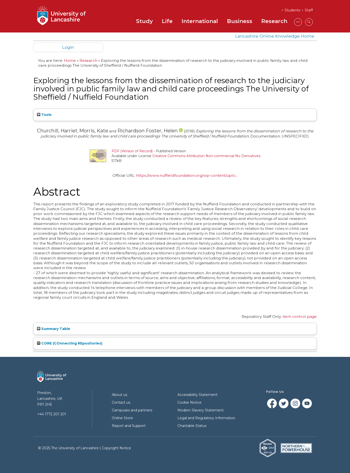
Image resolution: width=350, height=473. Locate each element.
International (200, 21)
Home (70, 60)
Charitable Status (191, 426)
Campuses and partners (132, 410)
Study (144, 21)
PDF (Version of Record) (132, 151)
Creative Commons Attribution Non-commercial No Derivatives (206, 156)
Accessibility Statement (197, 395)
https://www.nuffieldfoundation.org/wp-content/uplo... (186, 175)
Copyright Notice (116, 448)
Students (292, 10)
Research (274, 21)
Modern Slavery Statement (200, 410)
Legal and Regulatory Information (206, 418)
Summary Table (53, 329)
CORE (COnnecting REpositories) (69, 343)
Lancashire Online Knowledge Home (274, 36)
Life (167, 21)
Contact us (121, 402)
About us (119, 395)
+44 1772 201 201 (51, 414)
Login (68, 47)
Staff (309, 10)
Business (239, 21)
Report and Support (129, 426)
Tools (44, 114)
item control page (300, 316)
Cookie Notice (189, 402)
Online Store (122, 418)
